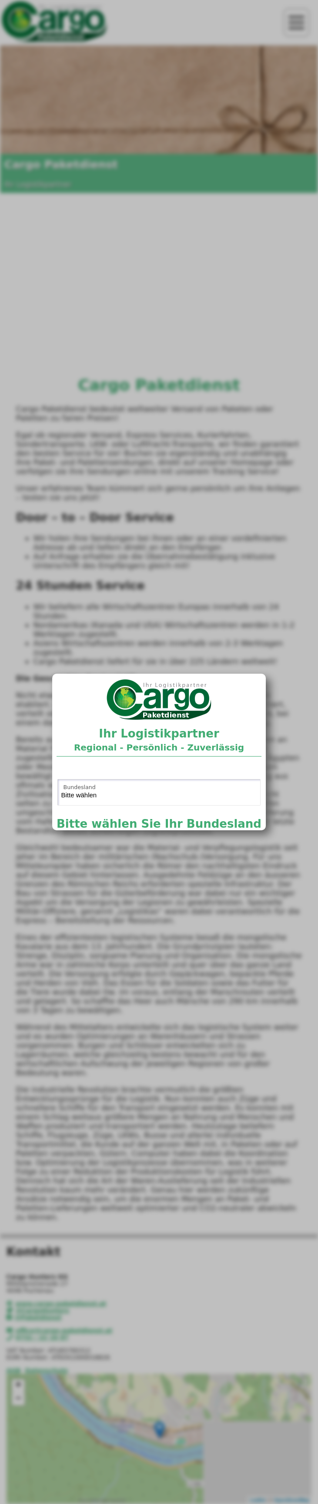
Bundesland (80, 787)
